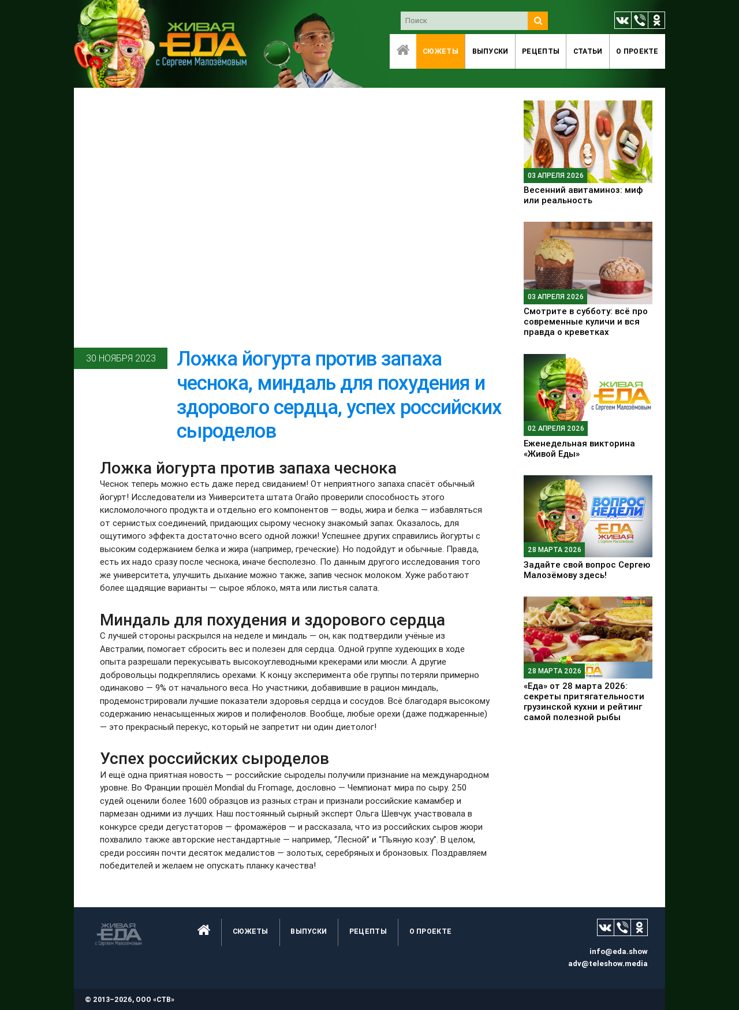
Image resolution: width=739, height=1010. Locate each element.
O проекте (637, 51)
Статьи (588, 51)
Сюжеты (440, 51)
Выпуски (490, 51)
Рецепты (540, 51)
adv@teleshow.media (608, 963)
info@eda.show (618, 951)
